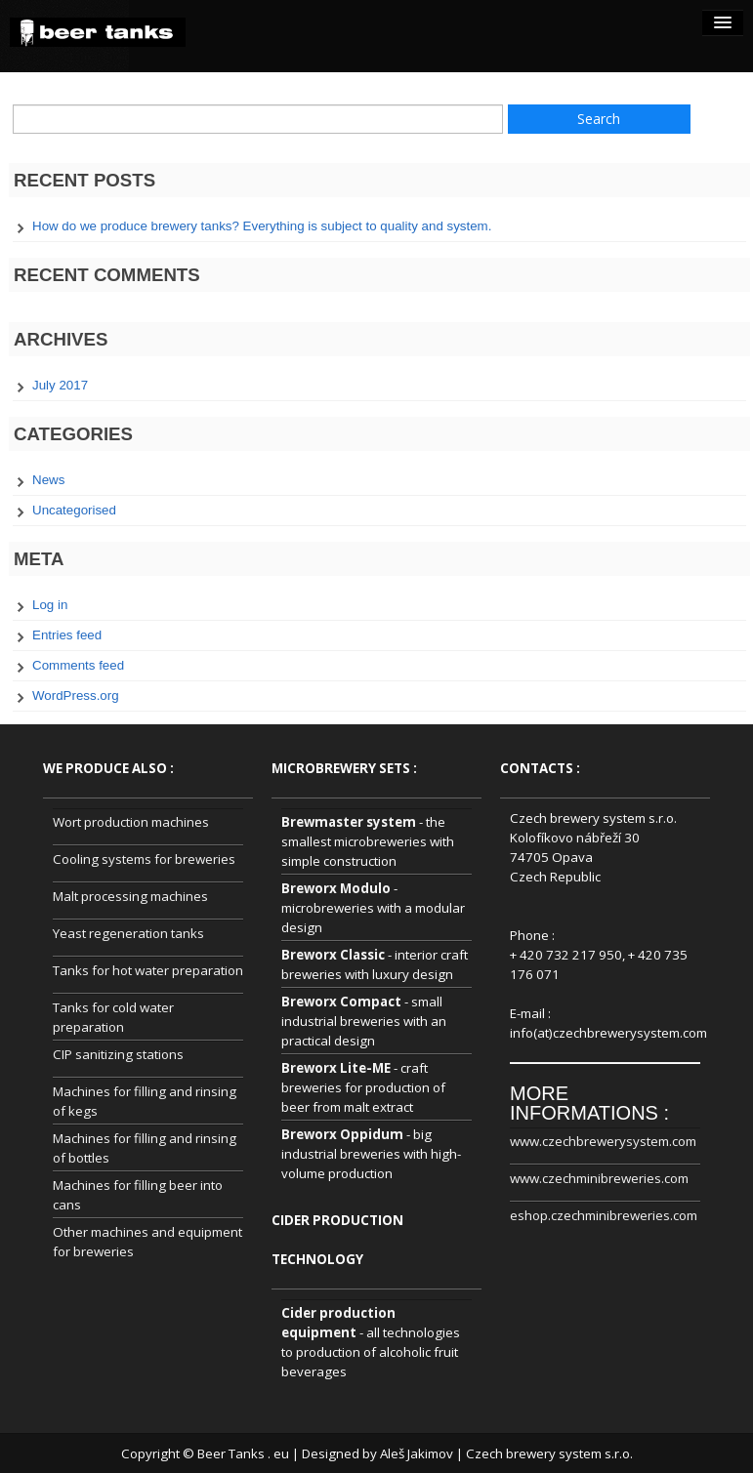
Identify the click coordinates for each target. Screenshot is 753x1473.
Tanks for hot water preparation (148, 970)
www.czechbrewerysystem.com (603, 1141)
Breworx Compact (341, 1001)
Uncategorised (74, 510)
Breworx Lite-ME (336, 1068)
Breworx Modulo (336, 888)
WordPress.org (75, 695)
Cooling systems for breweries (144, 859)
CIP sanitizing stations (118, 1054)
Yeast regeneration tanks (128, 933)
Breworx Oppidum (342, 1134)
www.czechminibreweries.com (599, 1178)
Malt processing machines (130, 896)
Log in (49, 604)
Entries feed (67, 635)
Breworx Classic (333, 954)
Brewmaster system (348, 822)
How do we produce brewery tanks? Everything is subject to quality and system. (261, 226)
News (48, 479)
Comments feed (78, 665)
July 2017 (60, 385)
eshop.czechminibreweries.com (603, 1215)
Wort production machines (131, 822)
